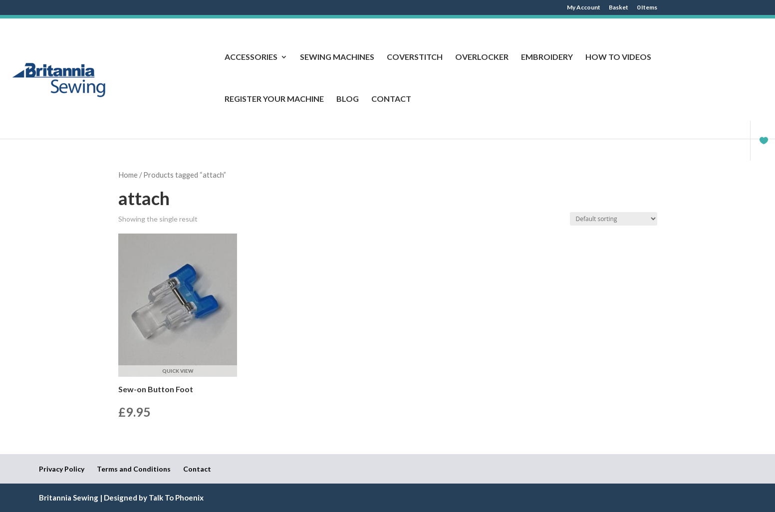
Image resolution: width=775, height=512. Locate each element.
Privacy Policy (61, 469)
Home (128, 174)
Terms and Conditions (134, 469)
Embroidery (547, 57)
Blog (347, 99)
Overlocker (482, 57)
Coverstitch (415, 57)
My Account (583, 7)
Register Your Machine (274, 99)
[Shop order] (613, 219)
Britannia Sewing (68, 497)
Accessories (251, 57)
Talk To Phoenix (176, 497)
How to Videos (618, 57)
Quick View (177, 371)
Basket (618, 7)
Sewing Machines (337, 57)
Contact (391, 99)
